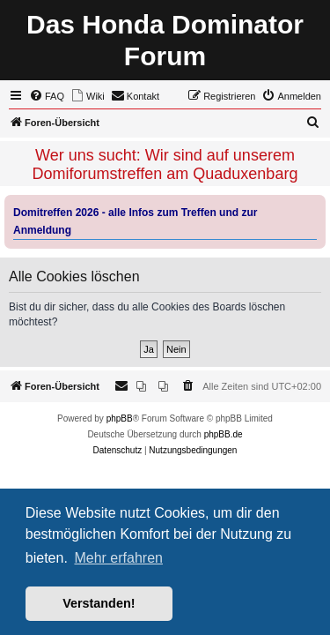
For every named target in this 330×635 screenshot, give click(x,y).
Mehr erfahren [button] (118, 557)
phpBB (119, 418)
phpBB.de (223, 434)
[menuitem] (46, 96)
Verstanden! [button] (98, 603)
